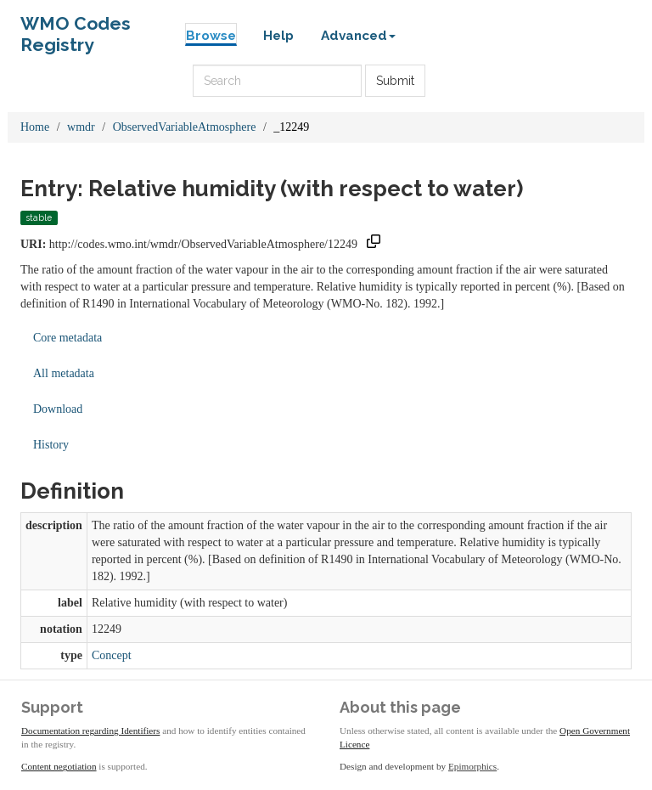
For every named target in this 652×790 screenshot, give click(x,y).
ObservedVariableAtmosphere (184, 127)
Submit (395, 80)
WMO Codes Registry (75, 27)
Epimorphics (472, 766)
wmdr (81, 127)
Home (34, 127)
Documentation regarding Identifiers (90, 730)
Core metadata (67, 337)
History (51, 444)
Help (278, 35)
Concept (112, 655)
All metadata (63, 373)
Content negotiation (59, 766)
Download (57, 409)
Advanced (358, 35)
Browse (211, 35)
